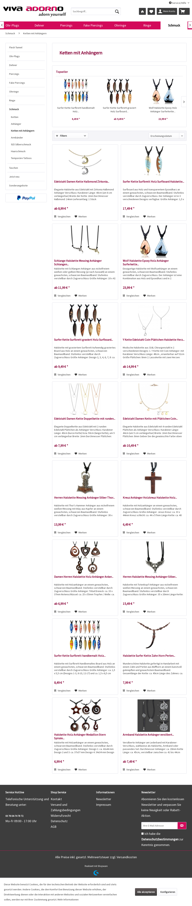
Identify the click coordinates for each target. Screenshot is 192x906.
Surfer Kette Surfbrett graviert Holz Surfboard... (119, 109)
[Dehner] (39, 25)
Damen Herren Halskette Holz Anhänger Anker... (83, 576)
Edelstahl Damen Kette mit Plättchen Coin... (150, 418)
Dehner (13, 65)
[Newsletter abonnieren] (181, 825)
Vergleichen (62, 216)
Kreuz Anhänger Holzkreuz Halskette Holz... (150, 497)
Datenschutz (59, 821)
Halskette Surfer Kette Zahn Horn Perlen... (149, 655)
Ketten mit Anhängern (22, 130)
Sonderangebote (18, 185)
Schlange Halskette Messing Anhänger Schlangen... (78, 262)
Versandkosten (127, 857)
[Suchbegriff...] (96, 11)
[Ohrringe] (120, 25)
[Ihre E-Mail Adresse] (159, 825)
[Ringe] (147, 25)
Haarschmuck (18, 151)
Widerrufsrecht (61, 816)
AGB (53, 827)
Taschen (13, 167)
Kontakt (56, 799)
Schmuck (14, 109)
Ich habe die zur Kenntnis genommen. (162, 839)
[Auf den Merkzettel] (81, 216)
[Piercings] (66, 25)
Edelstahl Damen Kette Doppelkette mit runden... (84, 418)
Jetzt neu (14, 176)
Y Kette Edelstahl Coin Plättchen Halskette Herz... (153, 339)
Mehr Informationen (68, 899)
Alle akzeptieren (146, 892)
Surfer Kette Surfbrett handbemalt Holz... (76, 109)
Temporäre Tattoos (21, 158)
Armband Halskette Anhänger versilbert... (148, 734)
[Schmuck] (174, 25)
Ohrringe (14, 91)
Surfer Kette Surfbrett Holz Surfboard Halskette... (153, 181)
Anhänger (16, 123)
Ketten (14, 117)
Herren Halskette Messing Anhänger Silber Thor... (84, 497)
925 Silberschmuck (21, 144)
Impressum (103, 805)
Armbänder (17, 137)
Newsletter (103, 799)
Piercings (14, 74)
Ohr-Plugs (14, 56)
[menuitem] (96, 11)
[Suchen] (117, 11)
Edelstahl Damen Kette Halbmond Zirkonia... (81, 181)
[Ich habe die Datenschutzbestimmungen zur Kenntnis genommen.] (142, 833)
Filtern (61, 135)
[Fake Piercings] (93, 25)
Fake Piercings (17, 82)
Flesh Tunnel (15, 47)
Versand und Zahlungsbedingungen (65, 807)
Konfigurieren (167, 892)
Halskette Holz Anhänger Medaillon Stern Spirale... (80, 736)
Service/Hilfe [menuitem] (178, 3)
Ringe (12, 100)
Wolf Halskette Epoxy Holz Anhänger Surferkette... (163, 109)
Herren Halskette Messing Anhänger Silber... (150, 576)
